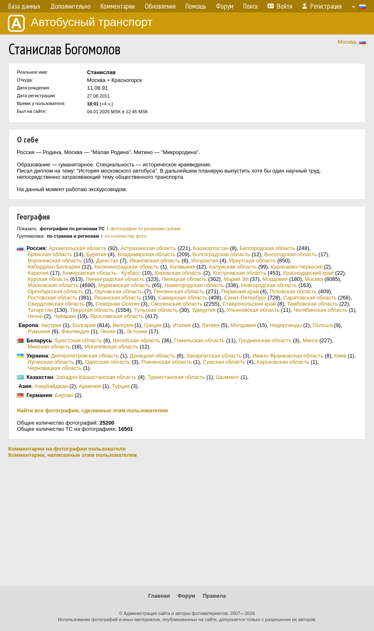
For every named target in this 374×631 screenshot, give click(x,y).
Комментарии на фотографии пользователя (67, 449)
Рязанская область (117, 297)
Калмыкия (182, 267)
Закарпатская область (214, 356)
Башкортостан (210, 248)
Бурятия (96, 254)
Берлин (64, 395)
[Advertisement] (187, 522)
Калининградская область (126, 267)
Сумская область (224, 362)
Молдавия (243, 325)
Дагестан (107, 260)
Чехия (107, 331)
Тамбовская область (312, 304)
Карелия (38, 273)
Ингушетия (204, 260)
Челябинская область (320, 310)
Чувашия (65, 316)
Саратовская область (309, 297)
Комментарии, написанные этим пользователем (72, 455)
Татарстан (40, 310)
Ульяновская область (252, 310)
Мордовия (274, 279)
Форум (186, 596)
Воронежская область (55, 260)
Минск (310, 340)
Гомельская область (199, 340)
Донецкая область (152, 356)
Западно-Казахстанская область (96, 377)
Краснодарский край (308, 273)
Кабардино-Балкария (54, 267)
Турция (121, 386)
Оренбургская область (55, 291)
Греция (153, 325)
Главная (159, 596)
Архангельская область (78, 248)
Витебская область (136, 340)
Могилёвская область (111, 347)
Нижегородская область (194, 285)
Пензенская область (179, 291)
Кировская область (178, 273)
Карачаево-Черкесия (297, 267)
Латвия (211, 325)
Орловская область (118, 291)
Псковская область (293, 291)
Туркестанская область (176, 377)
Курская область (48, 279)
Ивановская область (154, 260)
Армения (90, 386)
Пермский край (240, 291)
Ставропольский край (249, 304)
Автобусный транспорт (80, 23)
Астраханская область (148, 248)
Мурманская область (124, 285)
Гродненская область (265, 340)
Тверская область (92, 310)
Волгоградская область (221, 254)
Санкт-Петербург (245, 297)
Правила (214, 596)
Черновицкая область (55, 368)
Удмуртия (203, 310)
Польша (322, 325)
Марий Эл (235, 279)
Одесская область (107, 362)
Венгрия (123, 325)
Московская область (53, 285)
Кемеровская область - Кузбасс (102, 273)
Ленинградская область (115, 279)
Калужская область (233, 267)
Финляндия (75, 331)
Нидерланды (285, 325)
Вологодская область (290, 254)
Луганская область (51, 362)
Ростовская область (52, 297)
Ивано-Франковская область (287, 356)
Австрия (51, 325)
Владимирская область (146, 254)
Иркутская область (252, 260)
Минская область (49, 347)
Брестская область (78, 340)
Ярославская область (116, 316)
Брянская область (50, 254)
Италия (182, 325)
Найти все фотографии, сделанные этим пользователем (92, 410)
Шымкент (227, 377)
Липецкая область (184, 279)
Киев (340, 356)
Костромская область (239, 273)
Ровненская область (166, 362)
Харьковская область (282, 362)
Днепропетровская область (85, 356)
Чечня (35, 316)
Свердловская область (56, 304)
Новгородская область (269, 285)
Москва (347, 42)
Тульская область (156, 310)
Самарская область (182, 297)
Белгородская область (267, 248)
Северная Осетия (118, 304)
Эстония (136, 331)
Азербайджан (51, 386)
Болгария (84, 325)
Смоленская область (176, 304)
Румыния (39, 331)
